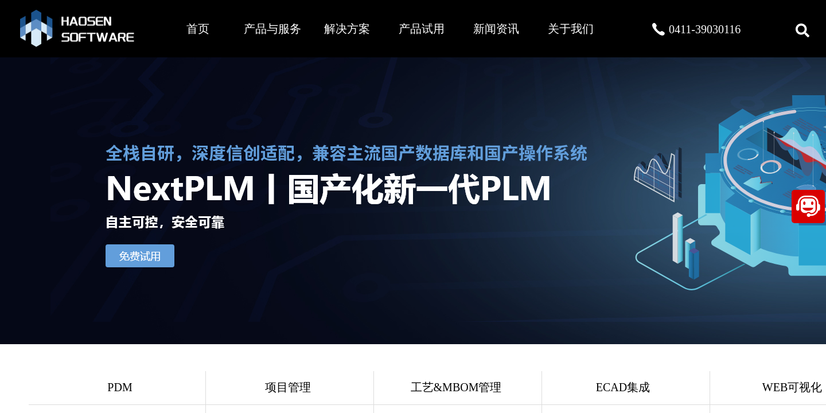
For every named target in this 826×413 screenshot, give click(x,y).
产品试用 (422, 28)
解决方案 (347, 28)
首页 (197, 28)
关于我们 (571, 28)
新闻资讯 (496, 28)
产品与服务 (272, 28)
